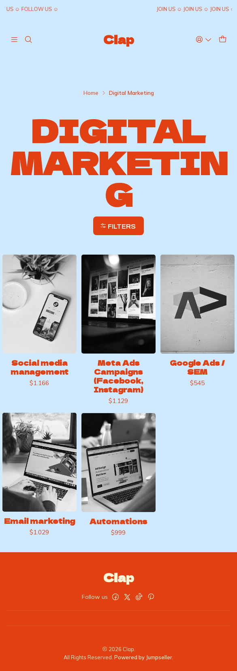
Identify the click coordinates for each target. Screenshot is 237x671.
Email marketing (39, 556)
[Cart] (222, 39)
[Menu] (14, 39)
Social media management (39, 375)
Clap (118, 39)
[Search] (28, 39)
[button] (118, 226)
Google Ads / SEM (197, 391)
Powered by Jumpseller (143, 657)
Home (90, 93)
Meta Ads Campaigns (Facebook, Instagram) (118, 391)
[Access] (204, 39)
